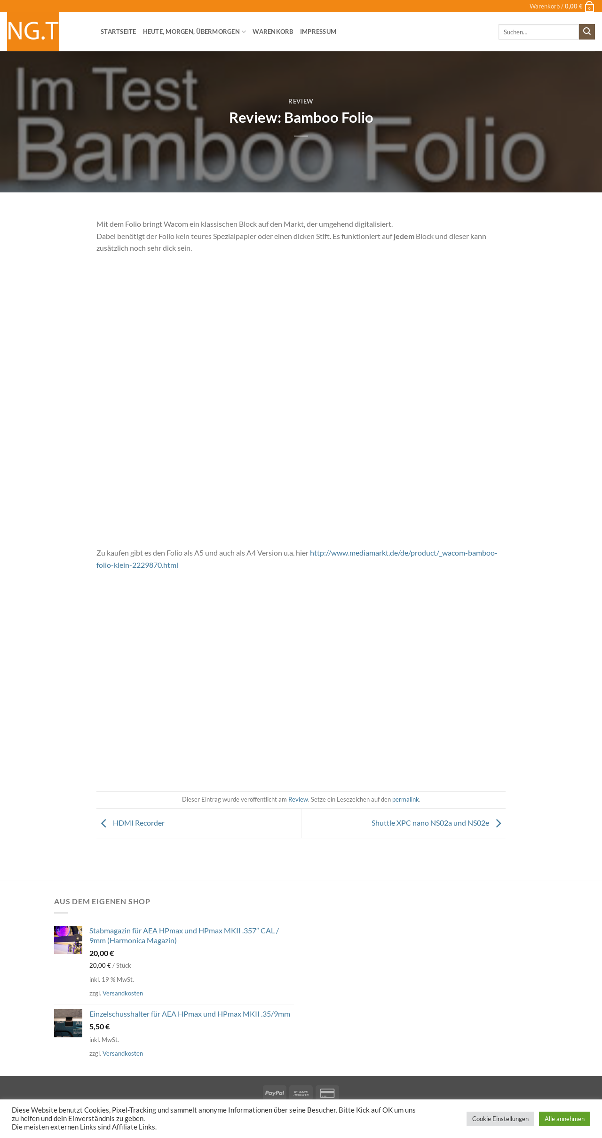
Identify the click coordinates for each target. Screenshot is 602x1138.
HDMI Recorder (130, 822)
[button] (562, 6)
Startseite (118, 31)
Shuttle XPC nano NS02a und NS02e (439, 822)
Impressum (318, 31)
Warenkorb (273, 31)
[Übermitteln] (587, 32)
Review (301, 101)
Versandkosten (123, 993)
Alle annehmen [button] (565, 1118)
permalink (405, 799)
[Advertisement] (301, 692)
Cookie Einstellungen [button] (500, 1118)
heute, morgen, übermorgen (194, 31)
